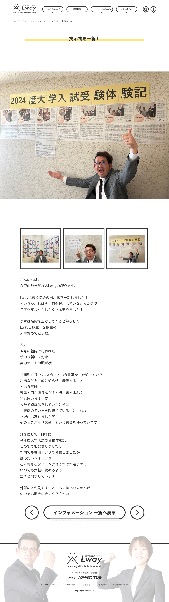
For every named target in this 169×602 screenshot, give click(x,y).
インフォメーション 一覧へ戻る (84, 512)
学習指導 (77, 9)
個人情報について (121, 584)
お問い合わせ (126, 9)
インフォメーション (102, 9)
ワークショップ (53, 9)
